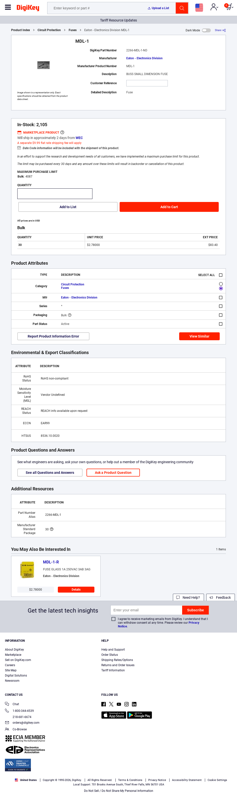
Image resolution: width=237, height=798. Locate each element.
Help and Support (113, 649)
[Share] (220, 30)
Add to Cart (169, 207)
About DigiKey (14, 649)
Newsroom (12, 680)
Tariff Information (113, 670)
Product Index (20, 30)
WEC (79, 138)
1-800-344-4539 (19, 711)
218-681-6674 (18, 717)
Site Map (11, 670)
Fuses (73, 30)
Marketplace (13, 655)
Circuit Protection (49, 30)
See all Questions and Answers (50, 473)
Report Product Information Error (53, 336)
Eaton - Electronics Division (144, 58)
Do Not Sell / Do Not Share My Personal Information (118, 791)
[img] (28, 9)
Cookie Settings (217, 780)
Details (76, 589)
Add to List (68, 207)
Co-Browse (16, 729)
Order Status (109, 655)
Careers (10, 665)
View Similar (199, 336)
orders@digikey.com (22, 723)
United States (26, 780)
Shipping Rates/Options (117, 660)
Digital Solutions (16, 675)
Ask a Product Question (113, 473)
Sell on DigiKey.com (18, 660)
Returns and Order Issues (117, 665)
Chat (12, 704)
